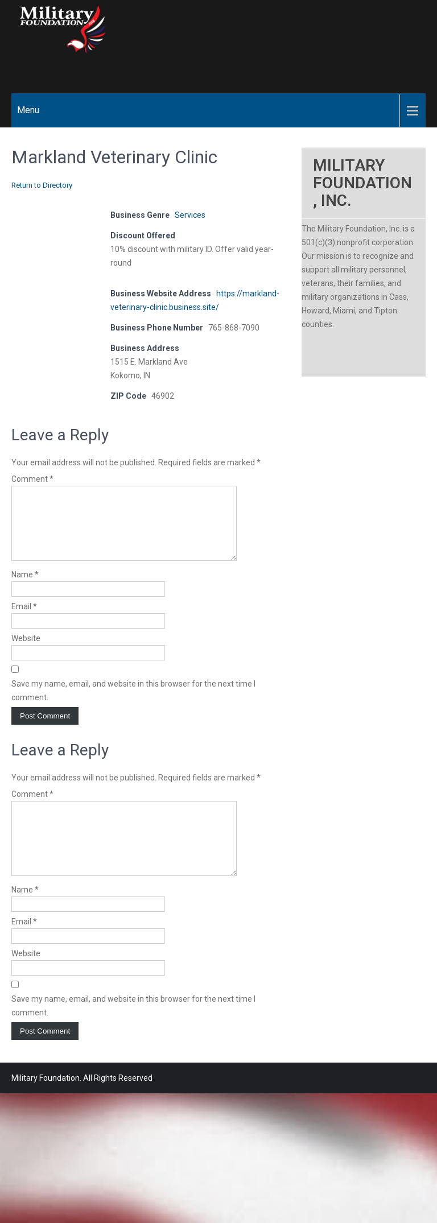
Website (25, 651)
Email (24, 620)
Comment (32, 479)
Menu (28, 110)
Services (190, 215)
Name (25, 588)
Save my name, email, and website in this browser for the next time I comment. (133, 704)
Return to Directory (41, 185)
